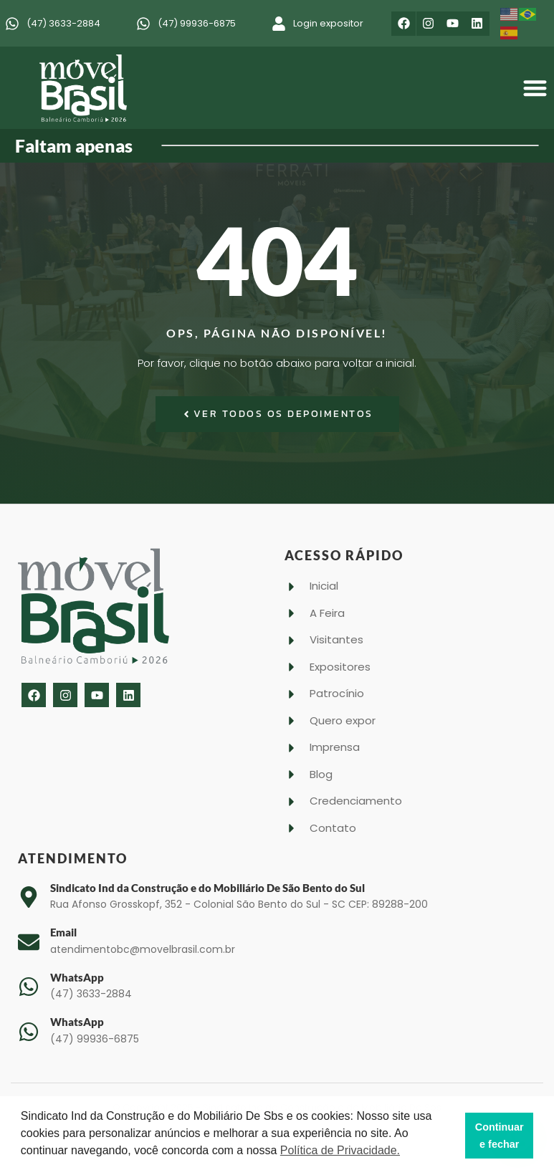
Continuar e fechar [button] (499, 1135)
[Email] (28, 942)
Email (63, 932)
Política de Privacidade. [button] (340, 1150)
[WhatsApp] (28, 986)
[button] (536, 88)
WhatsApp (77, 977)
